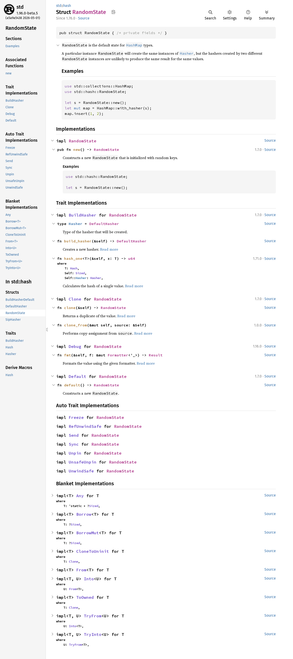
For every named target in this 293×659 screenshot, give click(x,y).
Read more (109, 249)
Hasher (75, 223)
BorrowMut (87, 532)
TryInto (92, 634)
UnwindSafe (81, 471)
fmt (67, 355)
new (76, 149)
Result (156, 355)
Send (74, 435)
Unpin (75, 453)
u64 (131, 258)
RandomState (82, 141)
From (81, 569)
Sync (74, 444)
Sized (80, 273)
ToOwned (85, 597)
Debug (75, 346)
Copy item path (113, 12)
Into (89, 578)
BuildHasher (82, 215)
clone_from (75, 325)
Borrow (83, 514)
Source (84, 18)
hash (67, 5)
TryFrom (92, 615)
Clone (75, 299)
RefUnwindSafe (85, 426)
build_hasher (78, 241)
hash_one (73, 258)
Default (77, 376)
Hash (73, 268)
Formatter (118, 355)
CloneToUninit (92, 551)
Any (80, 495)
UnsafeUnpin (82, 462)
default (72, 385)
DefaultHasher (104, 223)
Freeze (76, 417)
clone (70, 307)
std (20, 7)
